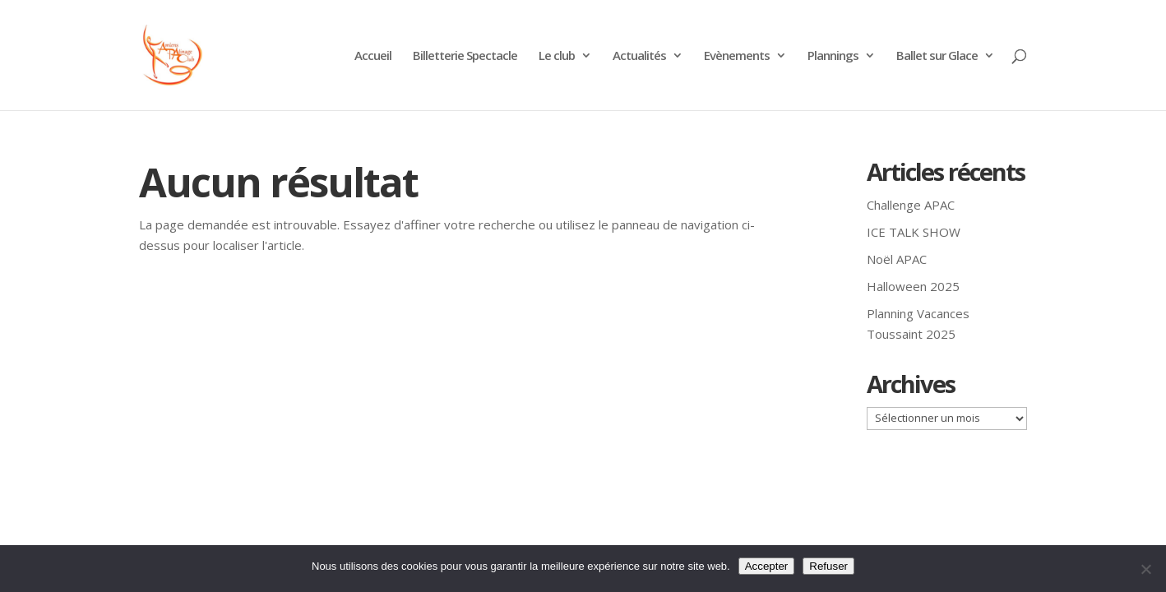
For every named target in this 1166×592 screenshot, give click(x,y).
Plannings (832, 56)
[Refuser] (1145, 569)
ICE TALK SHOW (913, 232)
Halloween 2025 (913, 286)
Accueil (372, 56)
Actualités (639, 56)
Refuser (828, 566)
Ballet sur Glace (937, 56)
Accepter (767, 566)
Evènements (737, 56)
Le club (557, 56)
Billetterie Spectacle (465, 56)
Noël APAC (897, 259)
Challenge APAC (911, 205)
